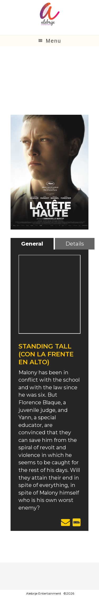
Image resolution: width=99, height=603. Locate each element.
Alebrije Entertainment (43, 593)
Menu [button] (53, 41)
